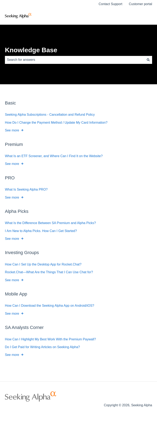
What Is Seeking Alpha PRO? (26, 189)
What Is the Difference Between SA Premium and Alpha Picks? (50, 223)
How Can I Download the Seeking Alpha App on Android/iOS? (49, 305)
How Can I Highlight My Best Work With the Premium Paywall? (50, 339)
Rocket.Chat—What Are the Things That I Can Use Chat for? (49, 272)
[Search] (148, 60)
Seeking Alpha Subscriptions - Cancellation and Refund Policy (50, 114)
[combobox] (74, 60)
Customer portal (140, 4)
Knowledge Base (31, 50)
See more (12, 130)
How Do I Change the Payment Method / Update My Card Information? (56, 122)
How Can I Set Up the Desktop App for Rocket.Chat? (43, 264)
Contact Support (110, 4)
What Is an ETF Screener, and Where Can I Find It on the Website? (54, 156)
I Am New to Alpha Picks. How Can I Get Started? (41, 230)
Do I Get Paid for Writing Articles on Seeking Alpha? (42, 347)
